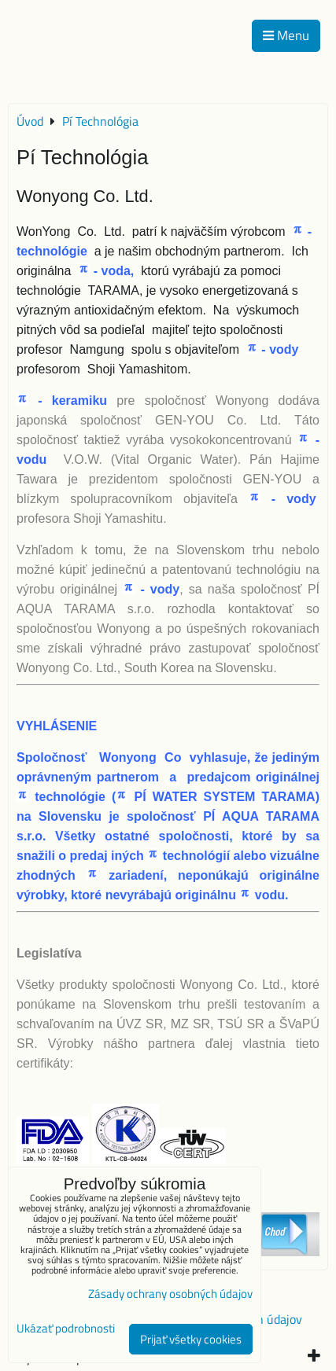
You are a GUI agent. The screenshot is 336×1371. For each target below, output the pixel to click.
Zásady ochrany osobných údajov (170, 1294)
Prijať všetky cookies (191, 1339)
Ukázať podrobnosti (66, 1329)
